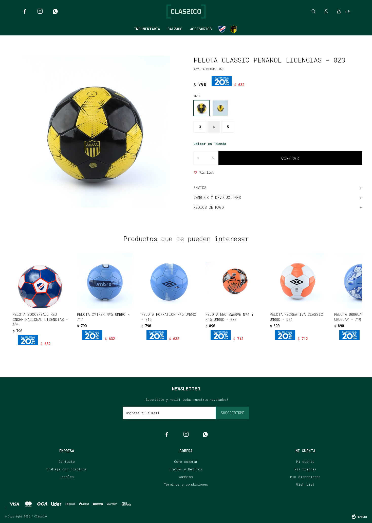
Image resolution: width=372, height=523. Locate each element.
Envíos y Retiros (186, 469)
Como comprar (186, 461)
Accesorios (201, 29)
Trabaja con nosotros (66, 469)
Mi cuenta (305, 461)
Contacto (67, 461)
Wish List (305, 484)
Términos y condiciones (186, 484)
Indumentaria (147, 29)
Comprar (290, 158)
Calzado (175, 29)
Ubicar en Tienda (210, 143)
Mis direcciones (305, 476)
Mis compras (305, 469)
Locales (67, 476)
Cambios (186, 476)
